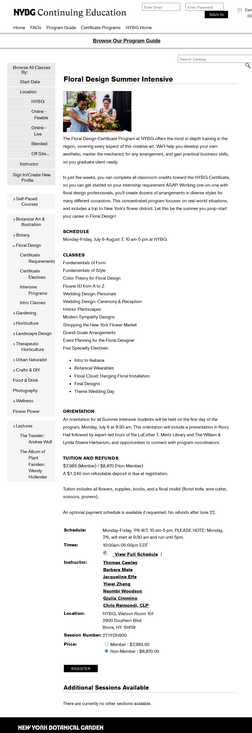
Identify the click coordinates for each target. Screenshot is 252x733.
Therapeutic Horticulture (28, 346)
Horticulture (25, 323)
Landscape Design (32, 333)
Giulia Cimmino (120, 598)
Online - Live (36, 131)
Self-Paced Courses (25, 201)
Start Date (30, 81)
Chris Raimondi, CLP (126, 605)
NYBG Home (139, 27)
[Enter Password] (205, 7)
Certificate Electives (33, 274)
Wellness (23, 400)
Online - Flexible (37, 114)
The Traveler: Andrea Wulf (36, 439)
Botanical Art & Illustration (29, 221)
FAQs (35, 27)
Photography (25, 390)
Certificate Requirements (37, 258)
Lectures (22, 426)
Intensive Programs (33, 290)
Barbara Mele (118, 569)
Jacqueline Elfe (120, 576)
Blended (36, 143)
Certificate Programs (101, 27)
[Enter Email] (161, 7)
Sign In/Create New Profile (32, 177)
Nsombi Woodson (122, 591)
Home (19, 27)
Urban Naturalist (30, 359)
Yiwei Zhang (117, 584)
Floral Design (27, 245)
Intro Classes (33, 302)
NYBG (35, 101)
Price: (70, 644)
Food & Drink (25, 380)
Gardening (24, 313)
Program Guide (61, 27)
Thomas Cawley (120, 562)
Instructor (29, 164)
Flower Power (26, 411)
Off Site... (38, 153)
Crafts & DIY (26, 370)
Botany (21, 235)
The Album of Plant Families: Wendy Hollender (33, 464)
